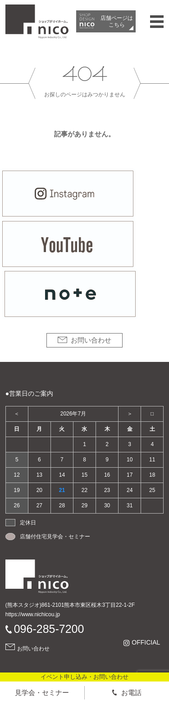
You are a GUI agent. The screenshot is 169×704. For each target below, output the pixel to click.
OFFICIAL (145, 642)
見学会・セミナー (42, 692)
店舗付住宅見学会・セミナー (55, 536)
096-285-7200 (49, 629)
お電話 (131, 692)
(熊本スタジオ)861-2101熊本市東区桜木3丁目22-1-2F (70, 605)
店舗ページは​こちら (116, 21)
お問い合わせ (91, 340)
